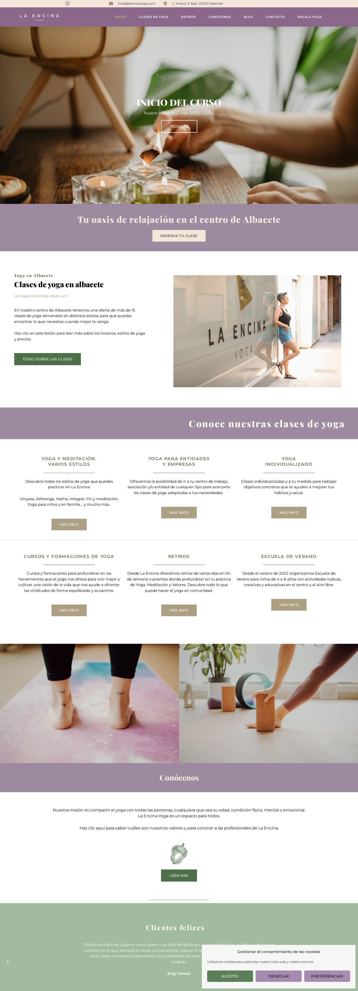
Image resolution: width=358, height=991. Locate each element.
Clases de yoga (153, 17)
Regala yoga (309, 17)
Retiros (188, 17)
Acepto (230, 976)
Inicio (120, 17)
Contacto (275, 17)
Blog (248, 17)
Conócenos (220, 17)
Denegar (278, 976)
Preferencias (327, 976)
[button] (7, 961)
